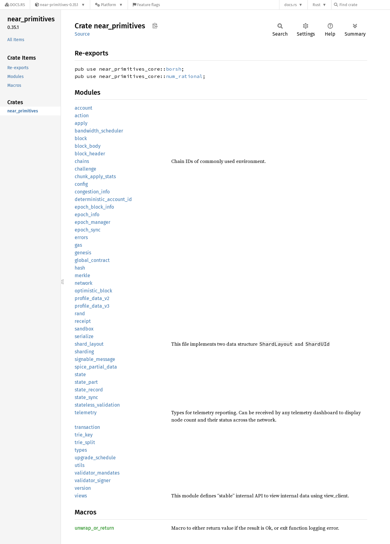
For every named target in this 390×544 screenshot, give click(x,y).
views (81, 496)
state (80, 374)
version (83, 488)
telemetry (86, 412)
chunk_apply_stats (95, 176)
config (81, 184)
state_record (89, 390)
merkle (82, 275)
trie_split (85, 442)
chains (82, 161)
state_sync (86, 397)
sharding (84, 352)
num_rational (184, 76)
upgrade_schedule (95, 458)
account (83, 108)
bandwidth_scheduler (99, 131)
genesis (83, 253)
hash (80, 268)
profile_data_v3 (92, 306)
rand (80, 313)
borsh (173, 69)
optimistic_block (93, 291)
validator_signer (93, 480)
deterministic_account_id (103, 199)
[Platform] (109, 4)
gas (78, 245)
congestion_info (92, 192)
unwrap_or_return (94, 528)
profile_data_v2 (92, 298)
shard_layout (89, 344)
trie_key (84, 435)
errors (81, 237)
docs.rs (290, 4)
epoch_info (87, 214)
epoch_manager (92, 222)
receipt (83, 321)
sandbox (84, 329)
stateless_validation (97, 405)
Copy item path (155, 25)
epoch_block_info (94, 207)
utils (79, 465)
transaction (87, 427)
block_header (90, 154)
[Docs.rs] (15, 4)
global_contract (92, 260)
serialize (84, 336)
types (81, 450)
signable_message (95, 359)
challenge (85, 169)
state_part (86, 382)
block (81, 138)
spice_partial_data (96, 367)
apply (81, 123)
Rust (317, 4)
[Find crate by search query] (364, 4)
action (82, 115)
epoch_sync (88, 230)
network (83, 283)
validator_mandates (97, 473)
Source (82, 34)
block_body (88, 146)
